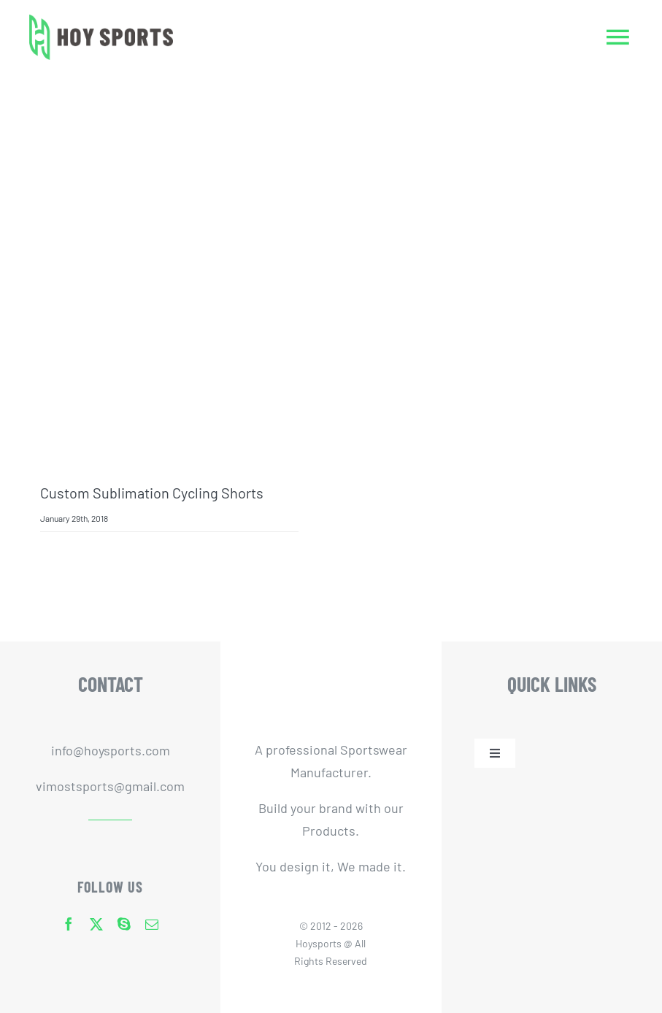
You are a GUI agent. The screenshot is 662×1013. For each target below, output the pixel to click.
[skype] (124, 924)
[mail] (151, 924)
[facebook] (68, 924)
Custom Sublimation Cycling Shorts (151, 492)
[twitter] (96, 924)
